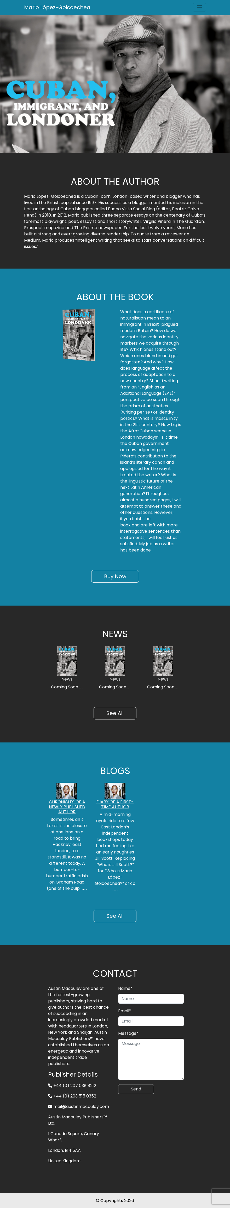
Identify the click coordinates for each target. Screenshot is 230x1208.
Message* (128, 1033)
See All (115, 713)
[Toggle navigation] (199, 7)
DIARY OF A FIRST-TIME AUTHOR (115, 804)
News (66, 679)
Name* (125, 988)
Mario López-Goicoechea (57, 7)
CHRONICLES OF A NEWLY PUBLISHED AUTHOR (67, 807)
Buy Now (115, 576)
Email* (124, 1011)
